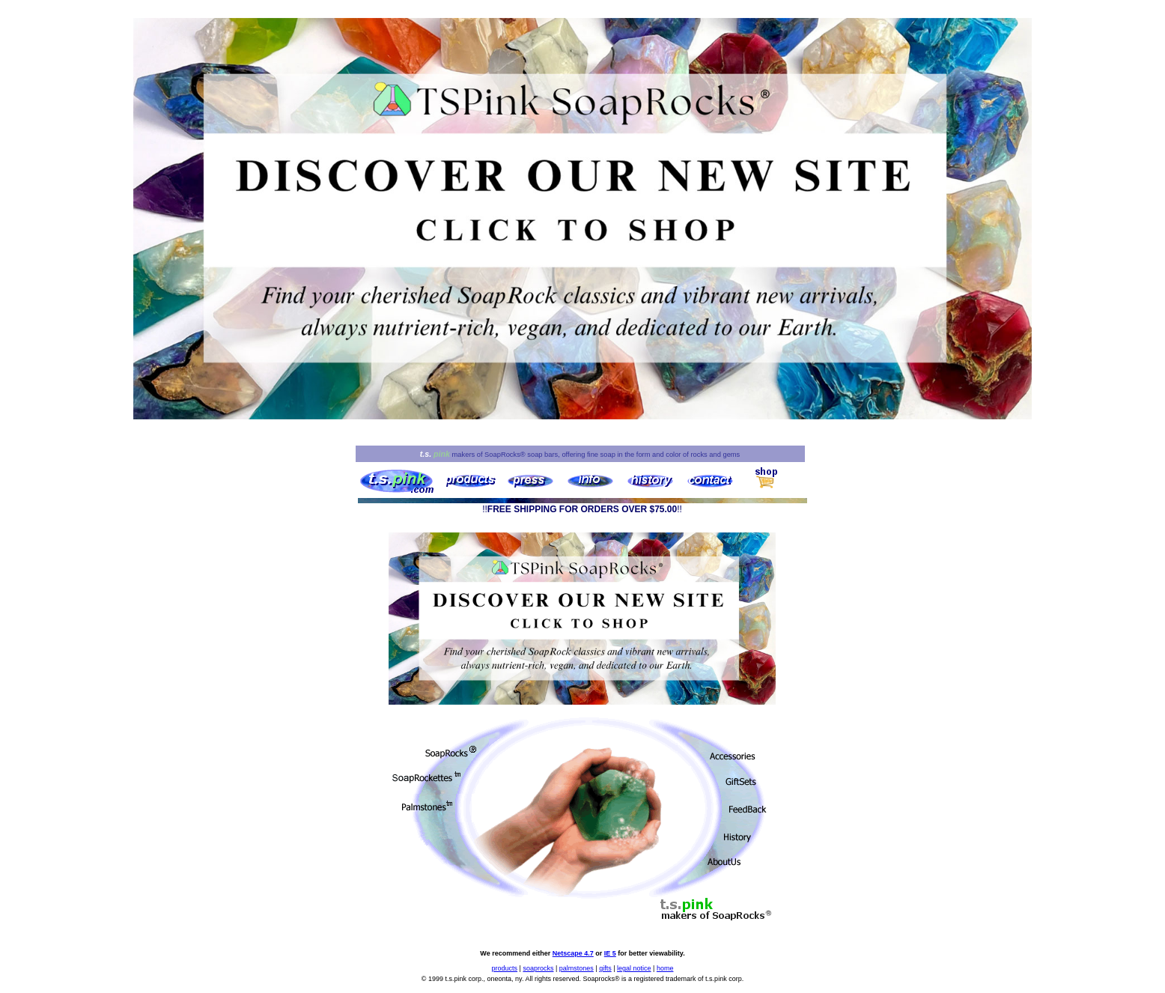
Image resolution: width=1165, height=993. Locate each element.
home (665, 968)
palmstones (576, 968)
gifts (605, 968)
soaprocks (538, 968)
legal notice (634, 968)
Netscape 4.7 (573, 953)
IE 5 (610, 953)
